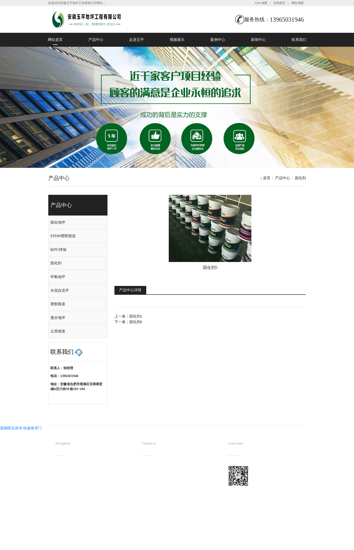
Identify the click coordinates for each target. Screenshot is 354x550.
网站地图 (298, 3)
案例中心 (217, 40)
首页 (265, 178)
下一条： (128, 322)
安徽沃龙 (186, 545)
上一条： (128, 316)
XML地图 (261, 3)
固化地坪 (57, 222)
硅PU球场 (58, 250)
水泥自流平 (59, 290)
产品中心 (95, 40)
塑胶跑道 (57, 304)
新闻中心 (258, 40)
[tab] (78, 222)
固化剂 (300, 178)
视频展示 (177, 40)
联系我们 (299, 40)
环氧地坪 (57, 277)
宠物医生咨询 (11, 428)
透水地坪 (57, 318)
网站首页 (55, 40)
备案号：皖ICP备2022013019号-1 (198, 537)
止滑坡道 (57, 331)
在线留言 (279, 3)
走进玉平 (136, 40)
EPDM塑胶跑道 (62, 236)
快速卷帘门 (32, 428)
